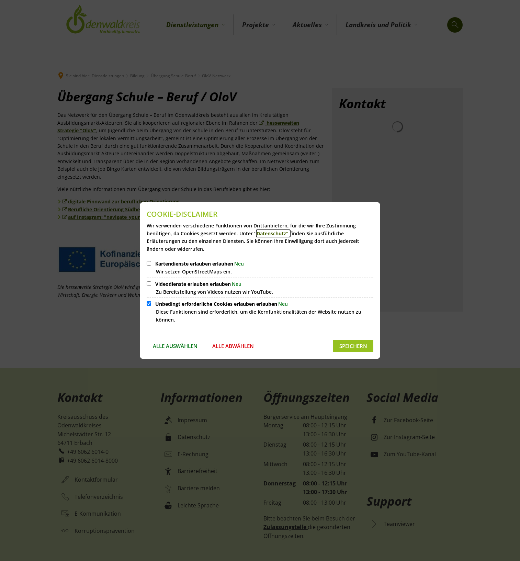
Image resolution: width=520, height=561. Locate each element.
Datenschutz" (273, 233)
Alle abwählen (233, 346)
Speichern (353, 346)
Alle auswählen (175, 346)
